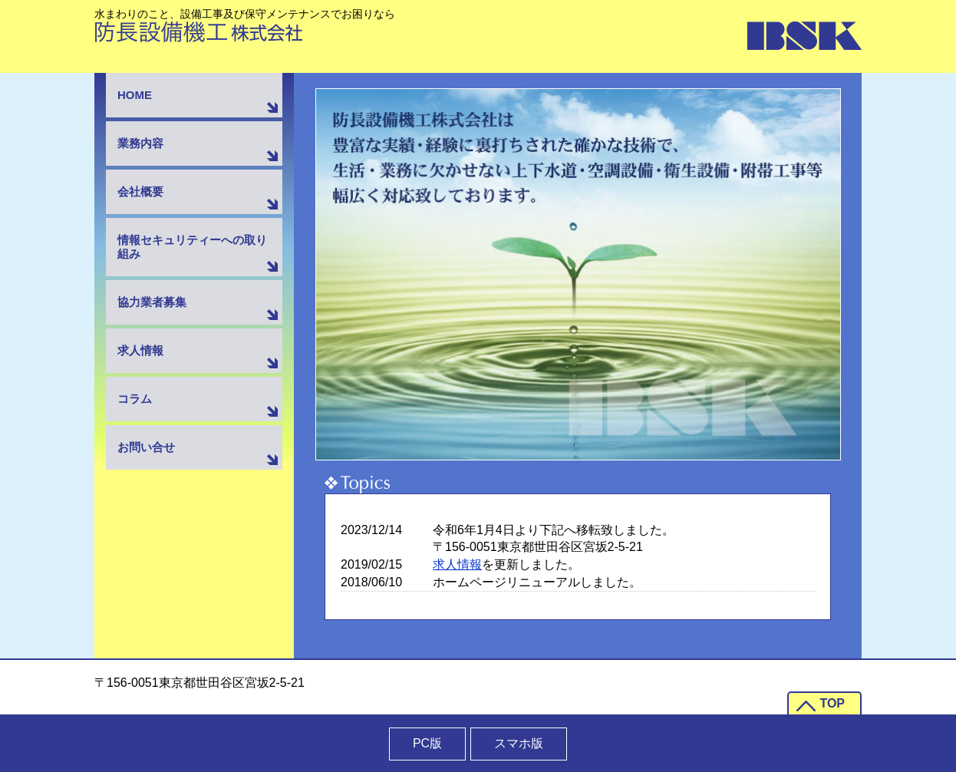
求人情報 (457, 564)
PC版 (427, 743)
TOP (832, 703)
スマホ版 (518, 743)
